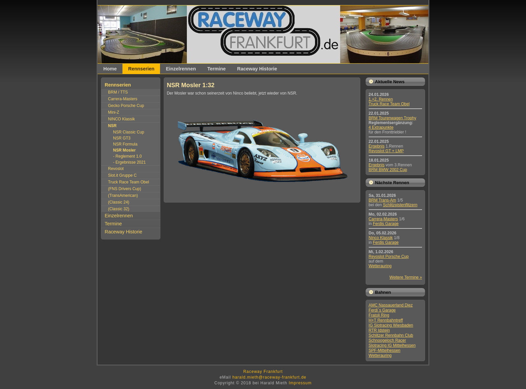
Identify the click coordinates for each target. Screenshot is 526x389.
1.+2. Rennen (381, 99)
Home (110, 68)
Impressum (300, 383)
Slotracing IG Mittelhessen (392, 345)
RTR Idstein (379, 330)
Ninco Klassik (381, 237)
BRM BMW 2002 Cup (388, 169)
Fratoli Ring (379, 315)
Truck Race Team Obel (128, 182)
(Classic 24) (118, 202)
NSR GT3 (121, 138)
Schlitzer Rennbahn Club (391, 335)
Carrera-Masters (122, 99)
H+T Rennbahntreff (386, 320)
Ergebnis (376, 146)
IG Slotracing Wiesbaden (391, 325)
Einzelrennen (181, 68)
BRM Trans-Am (382, 200)
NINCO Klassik (121, 119)
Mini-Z (113, 112)
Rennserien (141, 68)
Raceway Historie (257, 68)
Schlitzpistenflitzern (400, 205)
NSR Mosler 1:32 (190, 85)
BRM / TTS (118, 92)
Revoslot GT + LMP (386, 151)
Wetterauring (380, 266)
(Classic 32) (118, 209)
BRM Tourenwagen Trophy (392, 118)
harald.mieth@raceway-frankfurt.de (269, 377)
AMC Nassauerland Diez (391, 305)
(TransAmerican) (123, 195)
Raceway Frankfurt (263, 371)
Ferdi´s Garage (382, 310)
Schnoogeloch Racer (387, 340)
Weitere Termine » (405, 277)
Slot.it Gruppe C (122, 175)
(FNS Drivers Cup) (124, 188)
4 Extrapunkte (381, 127)
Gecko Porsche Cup (126, 105)
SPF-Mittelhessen (385, 350)
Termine (216, 68)
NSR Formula (125, 144)
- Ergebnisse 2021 (129, 162)
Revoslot (116, 168)
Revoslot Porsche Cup (389, 256)
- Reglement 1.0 (127, 156)
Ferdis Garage (386, 223)
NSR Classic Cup (128, 132)
